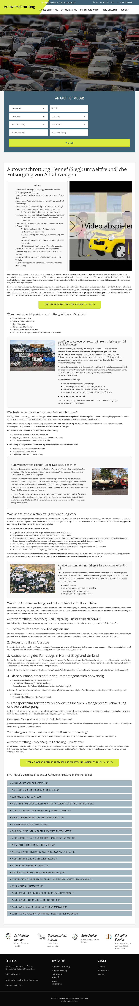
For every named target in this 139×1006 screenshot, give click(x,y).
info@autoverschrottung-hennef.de (22, 980)
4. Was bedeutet (22, 206)
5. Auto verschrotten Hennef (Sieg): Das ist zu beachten (37, 209)
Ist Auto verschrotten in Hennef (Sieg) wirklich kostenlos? (40, 810)
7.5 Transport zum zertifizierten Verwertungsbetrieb (42, 246)
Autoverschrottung (57, 966)
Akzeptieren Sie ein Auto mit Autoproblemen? (33, 858)
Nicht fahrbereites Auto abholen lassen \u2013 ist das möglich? (42, 838)
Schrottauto (42, 670)
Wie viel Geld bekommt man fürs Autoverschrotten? (37, 817)
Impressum (103, 970)
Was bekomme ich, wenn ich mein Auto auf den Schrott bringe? (42, 893)
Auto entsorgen (57, 982)
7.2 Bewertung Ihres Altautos (32, 232)
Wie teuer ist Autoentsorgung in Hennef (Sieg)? (34, 790)
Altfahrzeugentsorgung (68, 607)
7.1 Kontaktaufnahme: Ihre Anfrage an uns (38, 229)
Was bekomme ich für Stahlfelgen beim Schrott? (35, 900)
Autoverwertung (35, 206)
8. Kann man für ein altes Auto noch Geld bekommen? (37, 248)
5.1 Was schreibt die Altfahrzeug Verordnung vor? (41, 212)
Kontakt (101, 966)
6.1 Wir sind (26, 218)
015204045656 (125, 2)
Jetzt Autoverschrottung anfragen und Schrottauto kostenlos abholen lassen (69, 762)
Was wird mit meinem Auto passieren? (29, 865)
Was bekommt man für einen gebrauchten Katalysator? (38, 907)
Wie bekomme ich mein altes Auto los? (29, 824)
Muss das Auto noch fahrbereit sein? (29, 783)
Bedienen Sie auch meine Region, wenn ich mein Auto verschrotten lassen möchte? (51, 879)
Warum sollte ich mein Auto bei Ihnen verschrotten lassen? (40, 831)
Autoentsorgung (28, 469)
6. (16, 215)
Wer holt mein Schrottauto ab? (26, 886)
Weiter (69, 143)
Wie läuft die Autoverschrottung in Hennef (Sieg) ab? (37, 872)
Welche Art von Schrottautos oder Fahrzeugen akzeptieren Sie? (42, 852)
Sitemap (101, 974)
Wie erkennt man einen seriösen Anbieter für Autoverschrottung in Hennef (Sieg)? (52, 803)
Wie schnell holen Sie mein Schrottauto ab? (32, 845)
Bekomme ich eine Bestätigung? (26, 797)
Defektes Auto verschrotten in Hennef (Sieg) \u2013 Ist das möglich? (45, 913)
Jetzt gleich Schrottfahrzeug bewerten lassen (69, 304)
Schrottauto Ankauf (57, 975)
